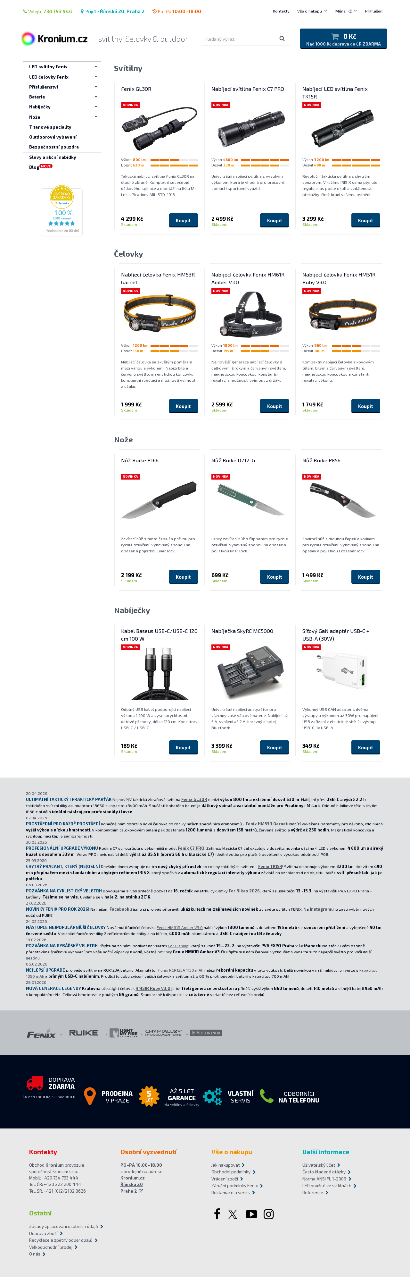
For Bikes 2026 (244, 890)
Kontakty (281, 10)
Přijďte (112, 11)
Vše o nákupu (309, 10)
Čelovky (128, 253)
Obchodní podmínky (230, 1171)
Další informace (325, 1151)
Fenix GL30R (194, 799)
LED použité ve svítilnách (326, 1185)
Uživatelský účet (318, 1165)
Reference (312, 1192)
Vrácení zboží (224, 1178)
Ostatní (40, 1213)
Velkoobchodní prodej (50, 1247)
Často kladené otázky (324, 1171)
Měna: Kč (343, 10)
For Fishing (178, 945)
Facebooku (121, 909)
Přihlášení (374, 10)
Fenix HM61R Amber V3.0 (180, 927)
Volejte (47, 11)
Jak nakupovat (225, 1165)
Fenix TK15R (270, 866)
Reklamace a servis (230, 1192)
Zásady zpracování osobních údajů (63, 1226)
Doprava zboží (43, 1233)
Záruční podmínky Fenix (234, 1185)
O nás (34, 1253)
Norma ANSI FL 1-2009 (324, 1178)
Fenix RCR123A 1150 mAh (180, 970)
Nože (123, 439)
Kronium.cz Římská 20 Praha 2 (132, 1184)
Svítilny (128, 67)
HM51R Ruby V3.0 (152, 988)
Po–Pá (176, 11)
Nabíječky (132, 610)
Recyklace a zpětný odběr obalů (61, 1240)
